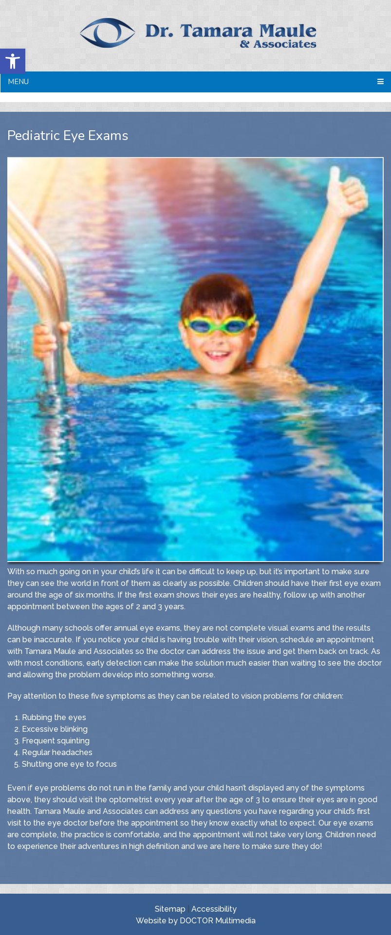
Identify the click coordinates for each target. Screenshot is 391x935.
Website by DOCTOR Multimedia (196, 920)
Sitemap (170, 909)
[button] (12, 61)
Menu (18, 82)
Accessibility (214, 909)
